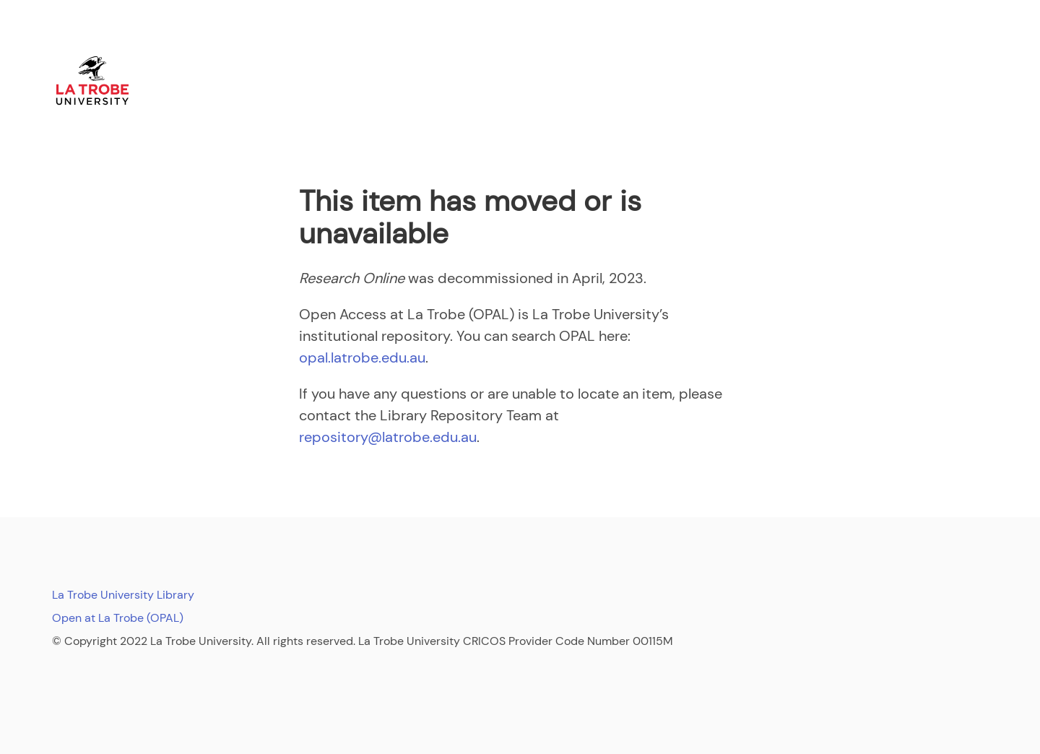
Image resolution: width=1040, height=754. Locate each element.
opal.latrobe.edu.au (362, 357)
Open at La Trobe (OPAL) (117, 617)
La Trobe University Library (123, 594)
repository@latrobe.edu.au (388, 437)
